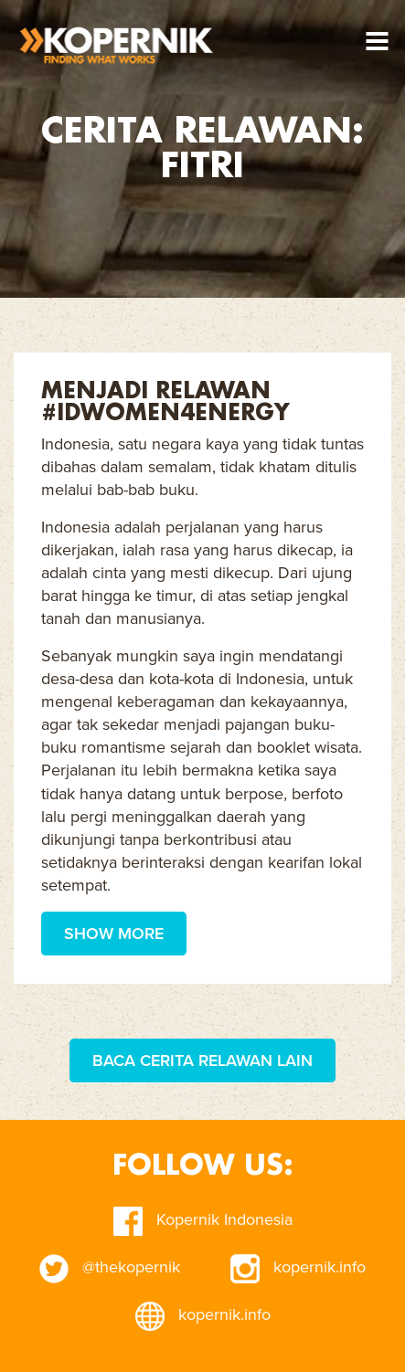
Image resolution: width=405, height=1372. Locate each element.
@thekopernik (109, 1267)
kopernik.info (298, 1267)
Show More (114, 933)
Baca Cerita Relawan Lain (202, 1060)
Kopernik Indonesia (203, 1219)
